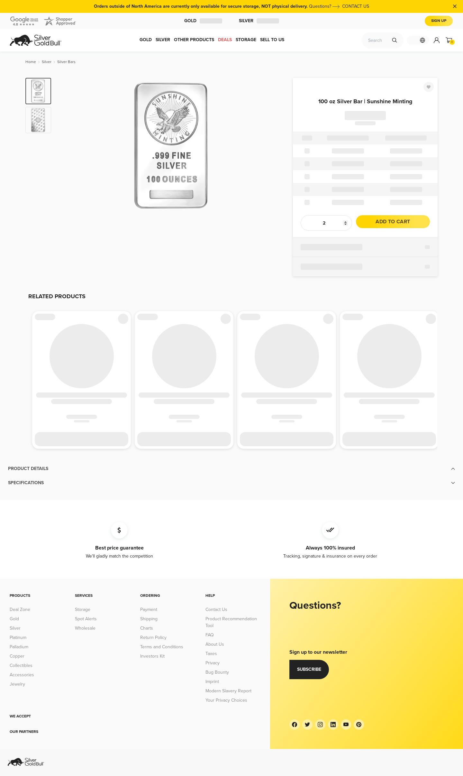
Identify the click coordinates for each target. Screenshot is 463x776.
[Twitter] (307, 724)
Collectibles (21, 665)
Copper (17, 656)
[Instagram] (320, 724)
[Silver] (46, 62)
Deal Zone (20, 609)
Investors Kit (152, 656)
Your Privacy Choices (226, 700)
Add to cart (393, 221)
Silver (259, 20)
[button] (231, 469)
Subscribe (309, 669)
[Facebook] (294, 724)
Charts (146, 628)
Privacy (212, 663)
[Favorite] (428, 87)
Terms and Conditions (161, 647)
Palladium (19, 647)
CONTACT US (355, 6)
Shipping (149, 619)
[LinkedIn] (333, 724)
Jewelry (17, 684)
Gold (203, 20)
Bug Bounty (217, 672)
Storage (82, 609)
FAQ (209, 635)
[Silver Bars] (66, 62)
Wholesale (85, 628)
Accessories (22, 675)
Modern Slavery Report (228, 691)
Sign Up (438, 20)
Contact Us (216, 609)
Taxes (211, 653)
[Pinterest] (359, 724)
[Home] (30, 62)
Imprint (212, 681)
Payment (148, 609)
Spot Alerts (86, 619)
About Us (214, 644)
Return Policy (153, 637)
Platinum (18, 637)
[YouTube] (346, 724)
